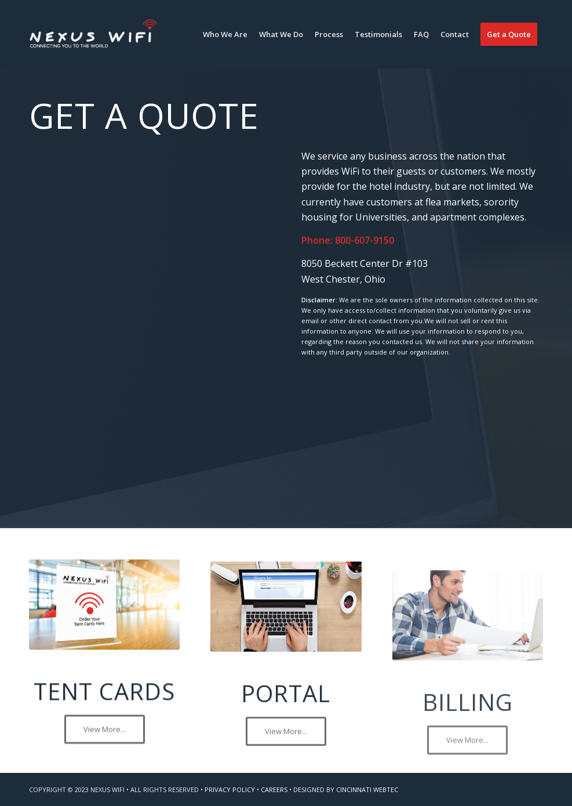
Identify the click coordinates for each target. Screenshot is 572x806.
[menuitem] (225, 34)
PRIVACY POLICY (230, 789)
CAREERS (274, 789)
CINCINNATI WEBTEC (367, 789)
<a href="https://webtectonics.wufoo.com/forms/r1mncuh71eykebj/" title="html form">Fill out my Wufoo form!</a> (150, 313)
